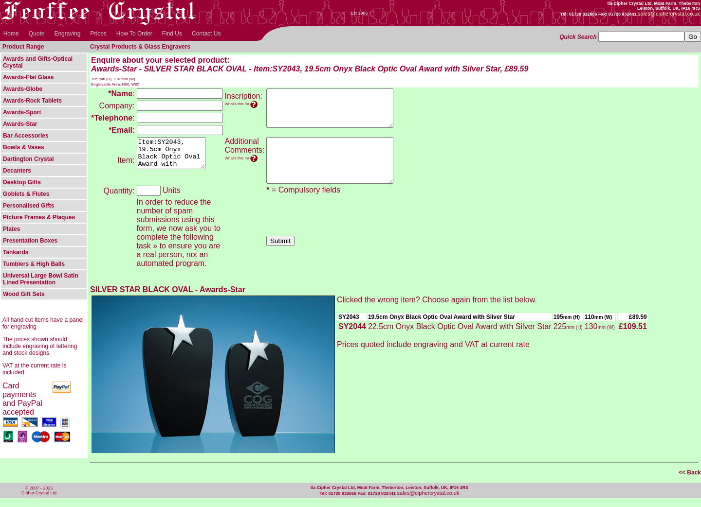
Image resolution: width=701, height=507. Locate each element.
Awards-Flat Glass (28, 77)
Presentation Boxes (30, 240)
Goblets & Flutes (26, 194)
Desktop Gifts (22, 182)
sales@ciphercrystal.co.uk (428, 502)
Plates (11, 229)
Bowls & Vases (23, 147)
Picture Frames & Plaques (39, 217)
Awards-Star (20, 124)
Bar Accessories (26, 135)
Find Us (172, 33)
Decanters (17, 170)
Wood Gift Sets (24, 294)
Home (11, 33)
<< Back (690, 481)
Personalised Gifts (28, 205)
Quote (37, 33)
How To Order (134, 33)
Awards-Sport (22, 112)
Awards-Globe (22, 89)
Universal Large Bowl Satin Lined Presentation (40, 279)
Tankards (15, 252)
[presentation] (340, 226)
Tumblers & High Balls (34, 264)
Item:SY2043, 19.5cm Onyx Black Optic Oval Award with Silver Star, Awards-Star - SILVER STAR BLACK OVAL (175, 156)
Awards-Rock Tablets (32, 100)
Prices (98, 33)
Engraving (67, 33)
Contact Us (206, 33)
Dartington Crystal (28, 159)
